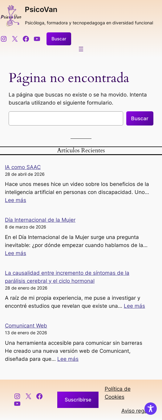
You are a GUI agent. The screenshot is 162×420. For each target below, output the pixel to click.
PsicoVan (41, 9)
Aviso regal (134, 411)
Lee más (15, 200)
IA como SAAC (23, 167)
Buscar (58, 38)
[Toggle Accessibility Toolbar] (150, 408)
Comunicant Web (26, 326)
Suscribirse (78, 400)
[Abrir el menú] (81, 49)
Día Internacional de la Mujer (40, 220)
